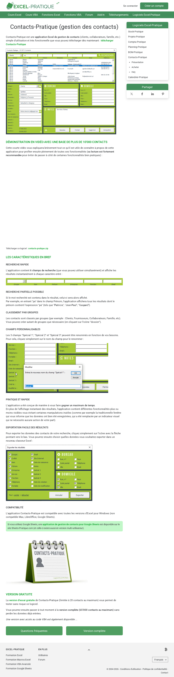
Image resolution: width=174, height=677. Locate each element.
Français (158, 659)
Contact (164, 672)
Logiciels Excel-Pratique (146, 14)
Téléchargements (118, 14)
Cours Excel (14, 14)
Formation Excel (14, 655)
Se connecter (130, 5)
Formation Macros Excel (18, 659)
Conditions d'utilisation (130, 669)
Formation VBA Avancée (18, 664)
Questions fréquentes (34, 630)
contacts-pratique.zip (38, 248)
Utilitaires (43, 655)
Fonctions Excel (51, 14)
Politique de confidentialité (155, 669)
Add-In (101, 14)
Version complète (94, 630)
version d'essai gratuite (22, 600)
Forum (89, 14)
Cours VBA (32, 14)
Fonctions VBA (72, 14)
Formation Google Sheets (19, 668)
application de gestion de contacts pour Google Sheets (71, 524)
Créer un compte (154, 5)
